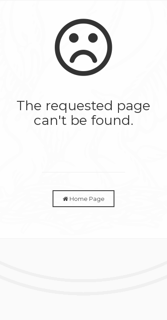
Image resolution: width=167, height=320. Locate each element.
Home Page (84, 198)
